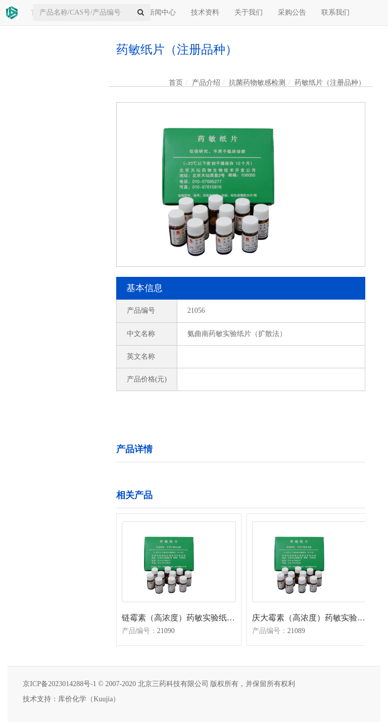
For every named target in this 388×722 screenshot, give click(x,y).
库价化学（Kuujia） (89, 699)
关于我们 (248, 12)
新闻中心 (162, 12)
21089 (296, 631)
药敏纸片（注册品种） (330, 82)
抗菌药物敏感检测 (257, 82)
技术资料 (205, 12)
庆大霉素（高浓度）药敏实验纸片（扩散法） (309, 617)
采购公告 (292, 12)
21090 (166, 631)
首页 (176, 82)
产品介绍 (206, 82)
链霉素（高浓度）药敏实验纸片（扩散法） (179, 617)
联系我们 (335, 12)
